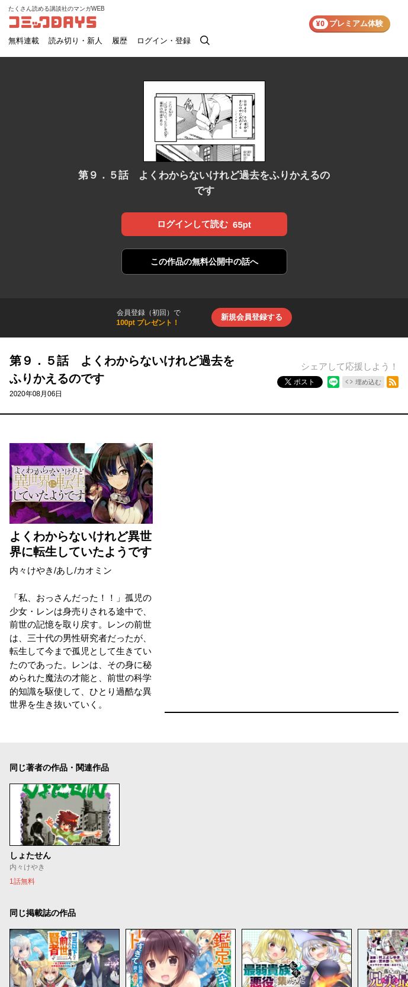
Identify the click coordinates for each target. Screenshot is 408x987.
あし (65, 570)
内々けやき (31, 570)
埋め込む (368, 382)
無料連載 (23, 40)
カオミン (94, 570)
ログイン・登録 (164, 40)
